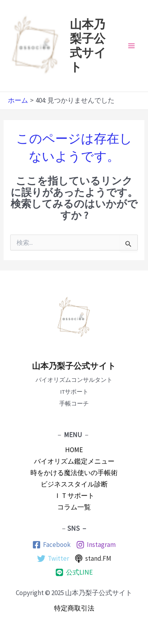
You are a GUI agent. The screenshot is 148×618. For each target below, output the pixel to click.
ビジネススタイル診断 (74, 484)
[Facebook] (51, 545)
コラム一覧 (74, 507)
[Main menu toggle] (131, 45)
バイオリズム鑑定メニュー (74, 461)
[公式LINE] (74, 572)
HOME (74, 449)
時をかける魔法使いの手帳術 (74, 472)
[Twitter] (53, 558)
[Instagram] (95, 545)
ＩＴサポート (74, 495)
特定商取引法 (74, 608)
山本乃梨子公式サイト (74, 366)
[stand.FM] (93, 558)
